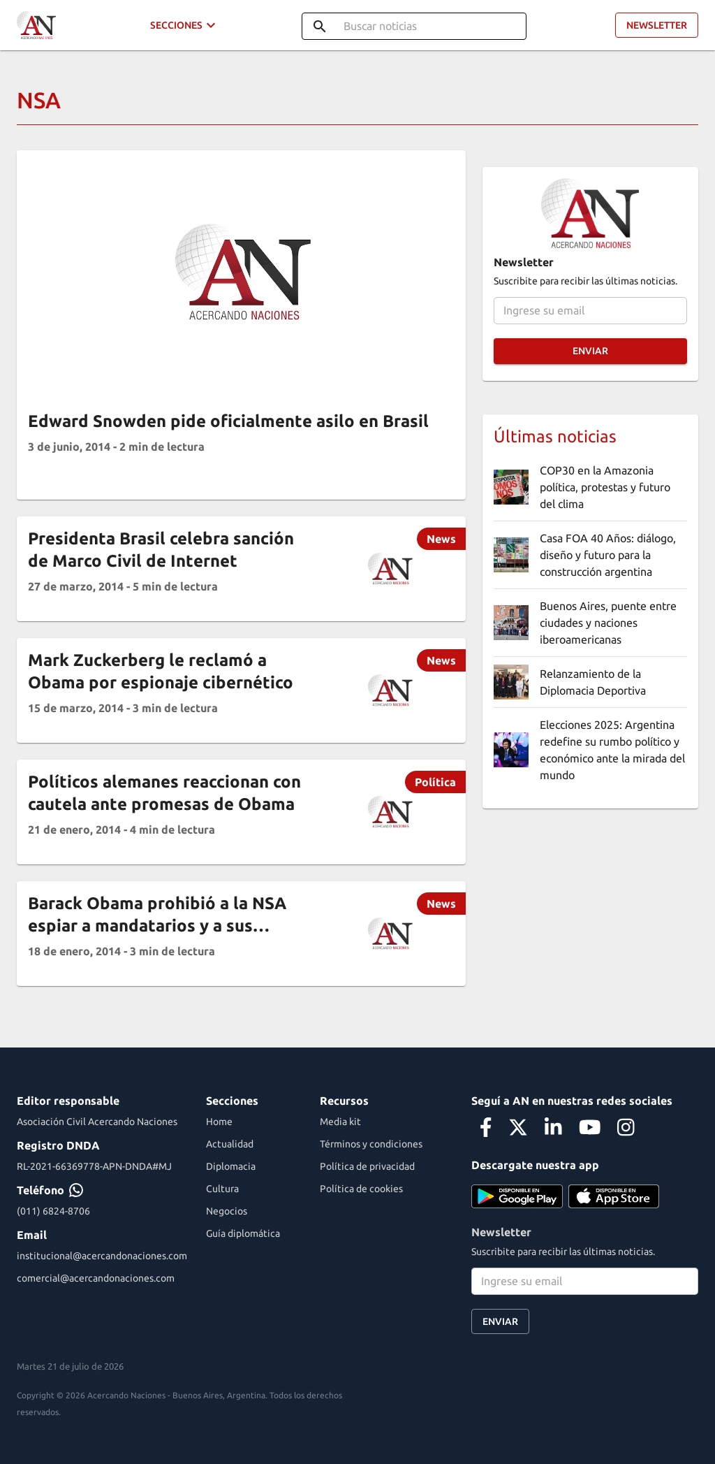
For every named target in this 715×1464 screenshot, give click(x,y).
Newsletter (657, 25)
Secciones (185, 25)
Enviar (590, 351)
